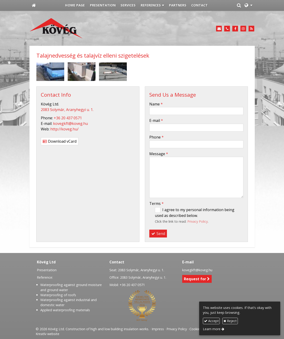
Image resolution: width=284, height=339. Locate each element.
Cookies (195, 329)
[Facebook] (235, 28)
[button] (248, 5)
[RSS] (251, 28)
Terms (156, 203)
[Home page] (34, 5)
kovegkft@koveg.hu (70, 123)
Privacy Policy (197, 221)
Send (158, 233)
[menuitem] (75, 5)
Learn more (211, 329)
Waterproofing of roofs (58, 295)
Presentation (47, 270)
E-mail (156, 120)
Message (158, 153)
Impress (158, 329)
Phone (156, 137)
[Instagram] (243, 28)
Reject (230, 321)
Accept (211, 321)
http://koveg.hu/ (64, 129)
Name (156, 104)
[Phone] (227, 28)
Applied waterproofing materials (65, 310)
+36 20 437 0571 (68, 117)
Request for (197, 278)
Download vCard (59, 141)
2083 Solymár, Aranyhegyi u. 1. (67, 109)
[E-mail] (219, 28)
